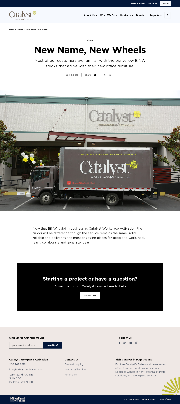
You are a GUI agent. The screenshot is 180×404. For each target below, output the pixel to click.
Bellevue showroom (150, 364)
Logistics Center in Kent (129, 371)
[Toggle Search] (168, 15)
